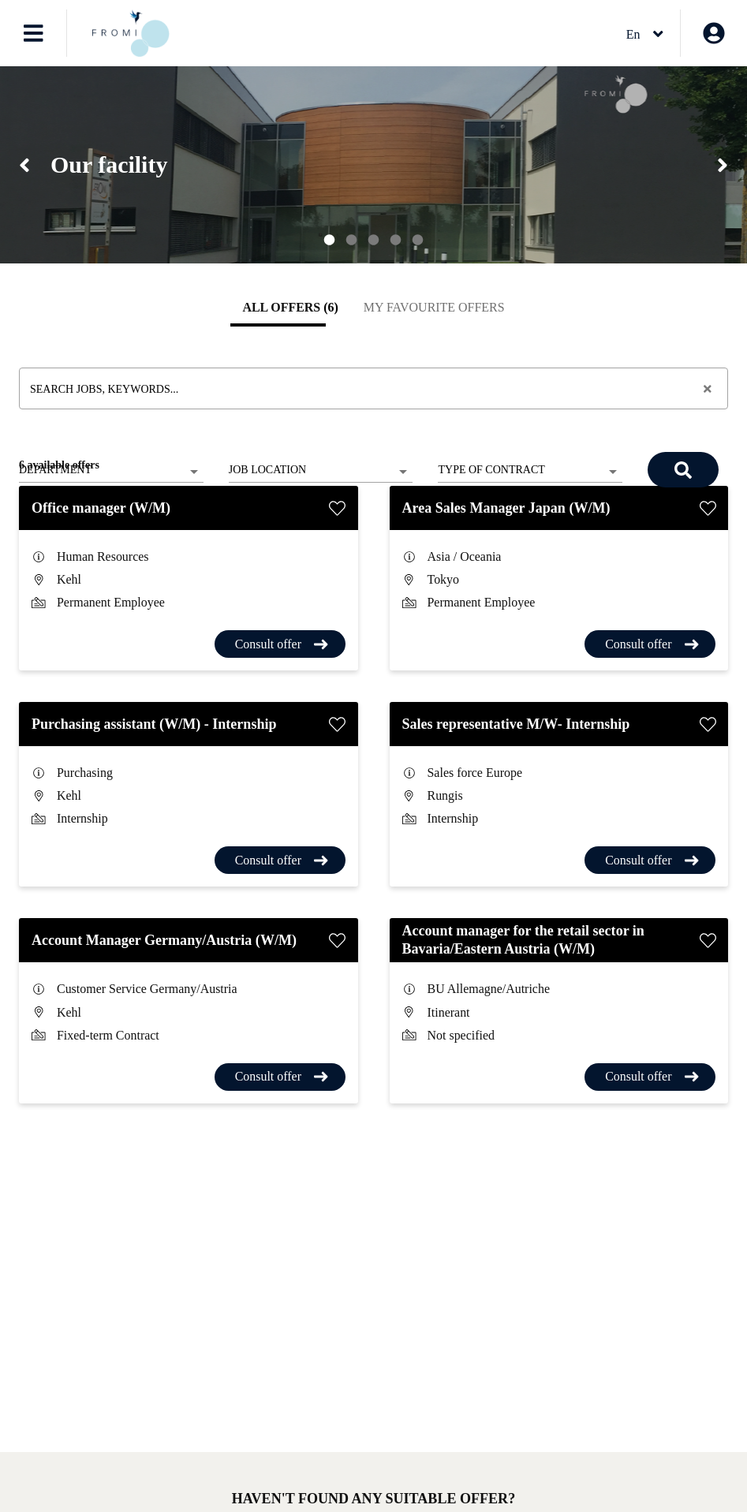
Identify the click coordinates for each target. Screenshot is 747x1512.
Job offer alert (112, 1499)
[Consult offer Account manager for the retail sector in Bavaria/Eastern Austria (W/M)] (650, 1077)
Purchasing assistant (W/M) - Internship (154, 724)
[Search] (683, 469)
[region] (373, 164)
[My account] (714, 33)
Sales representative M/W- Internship (516, 724)
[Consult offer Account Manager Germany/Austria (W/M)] (280, 1077)
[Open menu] (33, 33)
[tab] (290, 308)
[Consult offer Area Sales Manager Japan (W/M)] (650, 644)
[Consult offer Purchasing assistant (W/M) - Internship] (280, 860)
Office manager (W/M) (101, 508)
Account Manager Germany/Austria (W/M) (166, 940)
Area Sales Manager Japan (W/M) (506, 508)
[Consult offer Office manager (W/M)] (280, 644)
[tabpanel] (373, 724)
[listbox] (111, 471)
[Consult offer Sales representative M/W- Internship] (650, 860)
